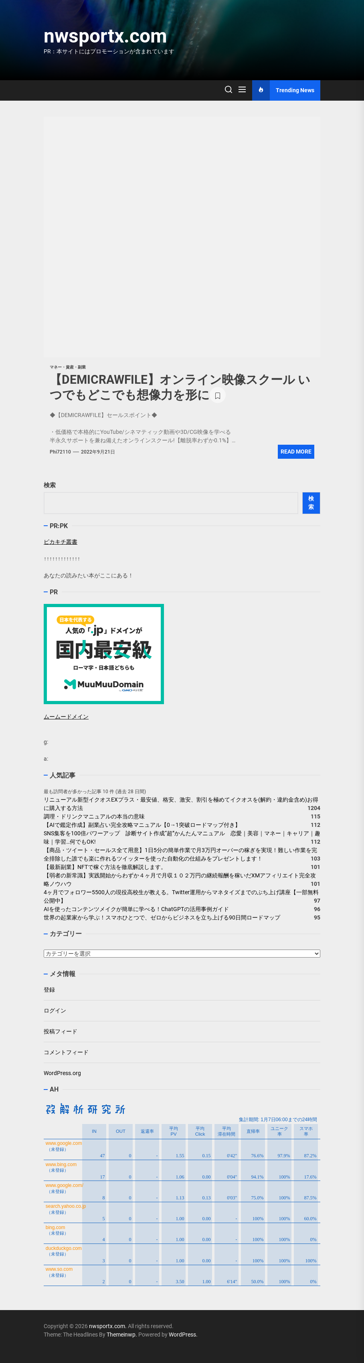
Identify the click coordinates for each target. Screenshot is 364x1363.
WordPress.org (62, 1073)
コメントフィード (66, 1052)
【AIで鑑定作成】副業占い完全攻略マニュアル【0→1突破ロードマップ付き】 (142, 825)
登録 (49, 989)
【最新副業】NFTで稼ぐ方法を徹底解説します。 (105, 867)
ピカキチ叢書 (60, 542)
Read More (296, 451)
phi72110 (60, 452)
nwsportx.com (105, 35)
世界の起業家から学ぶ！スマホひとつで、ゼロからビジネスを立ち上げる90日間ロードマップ (162, 917)
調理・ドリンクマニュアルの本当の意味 (94, 816)
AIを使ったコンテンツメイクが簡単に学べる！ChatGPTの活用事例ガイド (136, 909)
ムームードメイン (66, 716)
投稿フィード (60, 1031)
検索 (50, 485)
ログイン (55, 1010)
